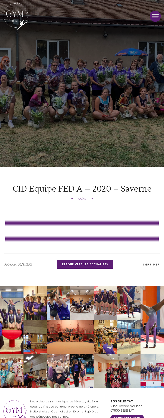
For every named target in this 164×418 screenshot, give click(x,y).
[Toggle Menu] (155, 16)
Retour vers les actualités (85, 264)
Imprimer (151, 264)
